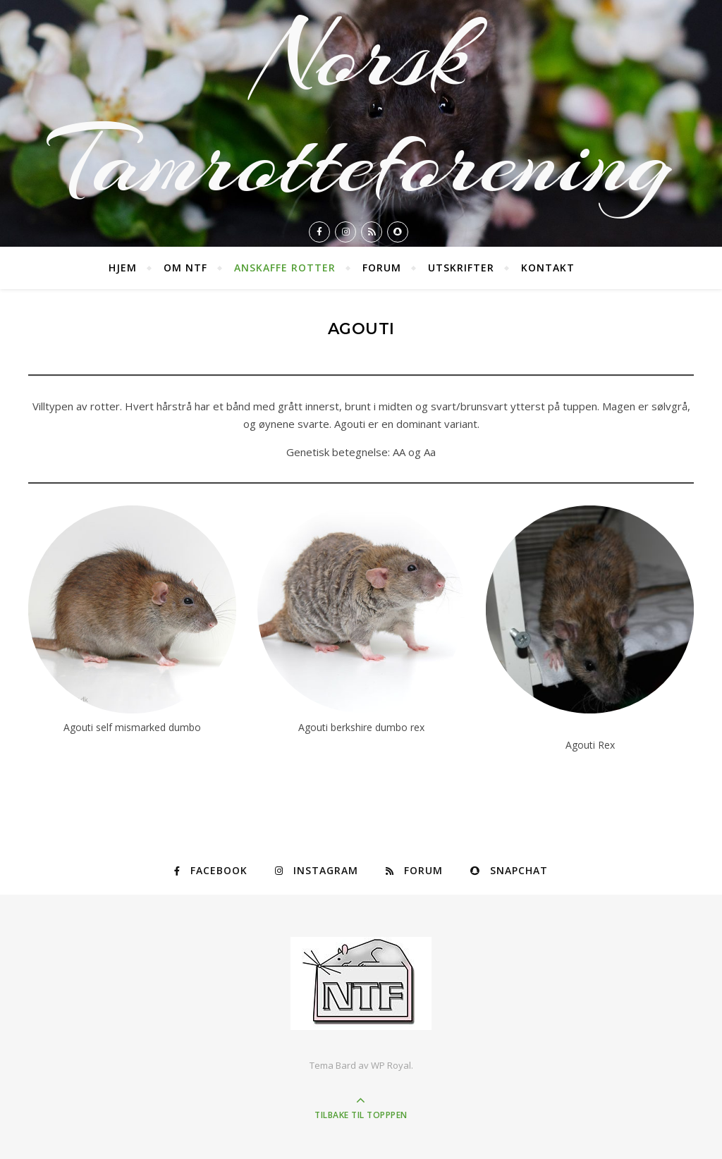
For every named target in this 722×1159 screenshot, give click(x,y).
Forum (381, 267)
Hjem (123, 267)
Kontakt (548, 267)
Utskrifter (461, 267)
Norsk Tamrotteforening (361, 108)
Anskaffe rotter (285, 267)
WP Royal (391, 1065)
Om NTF (185, 267)
